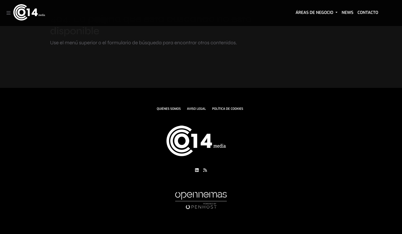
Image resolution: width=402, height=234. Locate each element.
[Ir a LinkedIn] (197, 170)
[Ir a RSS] (205, 170)
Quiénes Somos (169, 109)
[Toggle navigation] (8, 13)
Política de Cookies (227, 109)
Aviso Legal (196, 109)
